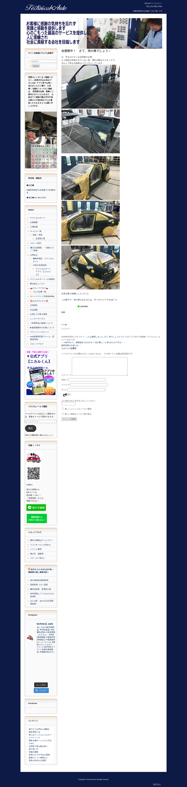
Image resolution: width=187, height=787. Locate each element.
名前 (64, 383)
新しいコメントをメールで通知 (78, 412)
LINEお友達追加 (40, 265)
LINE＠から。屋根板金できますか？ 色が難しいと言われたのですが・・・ (94, 342)
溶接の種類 (33, 752)
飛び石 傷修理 (36, 554)
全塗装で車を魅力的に (38, 746)
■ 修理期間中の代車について (42, 328)
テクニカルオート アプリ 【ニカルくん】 (43, 272)
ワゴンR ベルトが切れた (40, 545)
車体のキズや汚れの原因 (39, 755)
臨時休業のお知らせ (71, 345)
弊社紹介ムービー (37, 284)
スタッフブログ (131, 337)
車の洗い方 (33, 749)
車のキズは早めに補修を (39, 729)
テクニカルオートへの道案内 (42, 279)
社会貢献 (34, 310)
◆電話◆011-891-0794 (36, 197)
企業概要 (34, 222)
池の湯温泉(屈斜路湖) (39, 580)
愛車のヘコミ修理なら (38, 758)
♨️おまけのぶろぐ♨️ (39, 301)
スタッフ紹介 (35, 243)
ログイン (157, 784)
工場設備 (34, 227)
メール (65, 388)
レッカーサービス (37, 319)
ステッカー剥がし (37, 558)
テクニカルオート (37, 218)
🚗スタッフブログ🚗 (39, 288)
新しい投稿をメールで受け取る (78, 417)
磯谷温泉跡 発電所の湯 (40, 589)
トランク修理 (35, 549)
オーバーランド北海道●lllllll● (42, 296)
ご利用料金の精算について (41, 323)
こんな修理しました (94, 337)
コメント (66, 378)
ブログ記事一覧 (39, 292)
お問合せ (34, 255)
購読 (30, 428)
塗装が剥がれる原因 (37, 760)
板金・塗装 (37, 235)
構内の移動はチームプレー (41, 540)
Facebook (32, 703)
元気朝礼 (34, 305)
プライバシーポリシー (39, 332)
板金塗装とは (34, 732)
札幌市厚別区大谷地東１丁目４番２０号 (147, 11)
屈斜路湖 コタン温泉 (39, 584)
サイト (64, 393)
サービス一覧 (35, 231)
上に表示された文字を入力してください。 (79, 404)
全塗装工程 (40, 238)
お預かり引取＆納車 (38, 314)
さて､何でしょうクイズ (114, 337)
